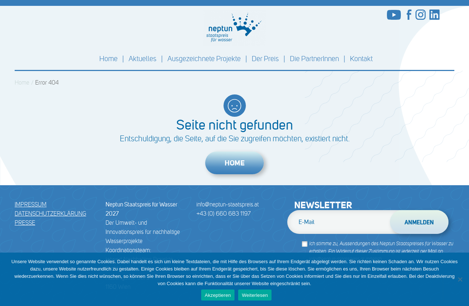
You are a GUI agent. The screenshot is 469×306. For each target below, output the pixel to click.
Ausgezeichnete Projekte (204, 59)
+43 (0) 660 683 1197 (223, 213)
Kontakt (361, 59)
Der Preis (265, 59)
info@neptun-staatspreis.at (227, 204)
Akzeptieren (218, 295)
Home (108, 59)
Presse (25, 222)
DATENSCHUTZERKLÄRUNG (50, 213)
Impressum (31, 204)
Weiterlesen (255, 295)
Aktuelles (142, 59)
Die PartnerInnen (314, 59)
